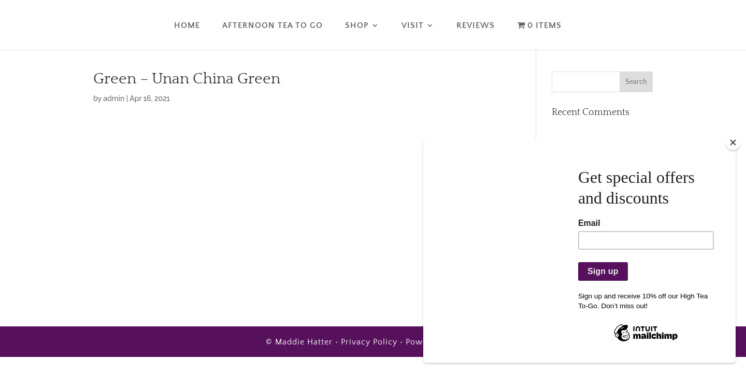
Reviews (475, 26)
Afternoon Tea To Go (272, 26)
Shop (357, 26)
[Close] (733, 142)
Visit (412, 26)
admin (113, 98)
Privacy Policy (369, 342)
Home (187, 26)
